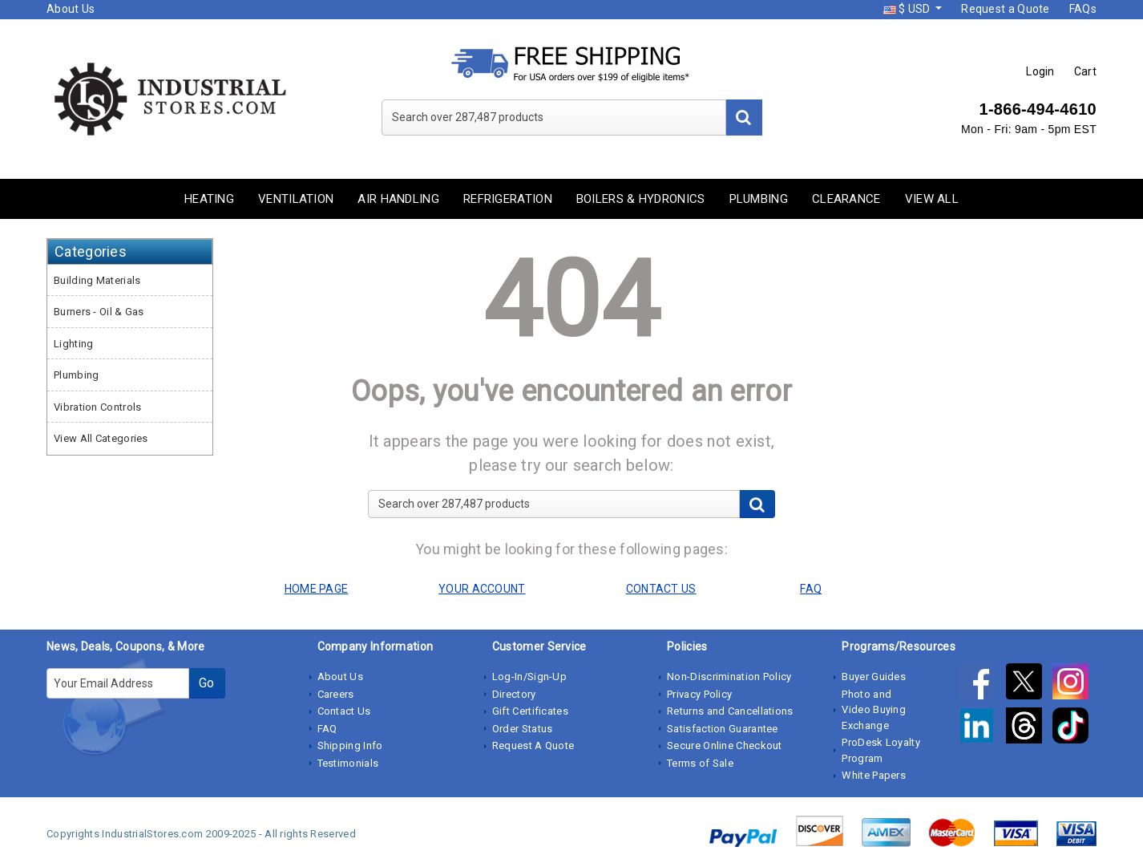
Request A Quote (533, 745)
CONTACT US (661, 588)
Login (1040, 71)
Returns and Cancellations (730, 711)
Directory (514, 694)
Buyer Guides (874, 677)
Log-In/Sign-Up (529, 677)
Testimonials (348, 763)
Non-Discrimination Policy (729, 677)
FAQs (1083, 8)
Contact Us (344, 711)
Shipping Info (350, 745)
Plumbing (758, 199)
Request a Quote (1005, 8)
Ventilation (295, 199)
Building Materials (97, 280)
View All (932, 199)
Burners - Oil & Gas (99, 312)
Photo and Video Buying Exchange (874, 709)
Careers (335, 694)
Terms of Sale (700, 763)
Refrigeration (507, 199)
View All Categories (101, 438)
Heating (209, 199)
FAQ (327, 729)
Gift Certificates (530, 711)
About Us (70, 8)
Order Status (522, 729)
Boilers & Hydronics (640, 199)
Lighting (73, 344)
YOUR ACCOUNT (482, 588)
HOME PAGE (317, 588)
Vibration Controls (97, 407)
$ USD (908, 8)
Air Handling (398, 199)
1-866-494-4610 (1038, 109)
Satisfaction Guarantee (722, 729)
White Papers (874, 775)
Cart (1085, 71)
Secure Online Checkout (724, 745)
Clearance (846, 199)
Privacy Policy (699, 694)
